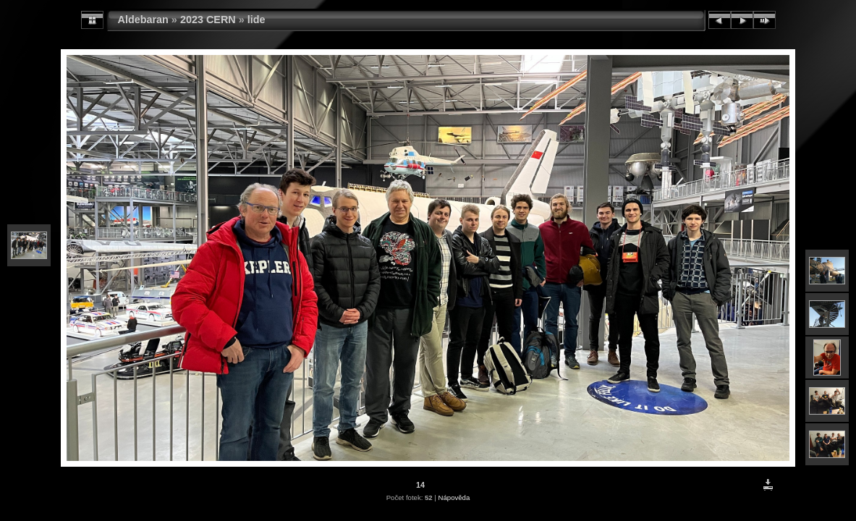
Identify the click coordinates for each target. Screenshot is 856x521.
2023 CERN (208, 19)
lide (256, 19)
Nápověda (454, 497)
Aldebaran (143, 19)
